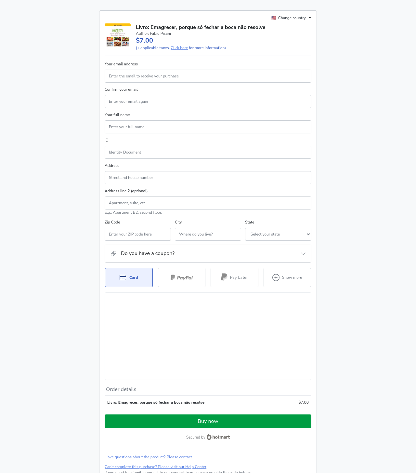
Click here (179, 47)
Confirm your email (121, 89)
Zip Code (112, 222)
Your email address (121, 64)
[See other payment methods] (287, 277)
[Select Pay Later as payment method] (234, 277)
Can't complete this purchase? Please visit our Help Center (155, 390)
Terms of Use (256, 429)
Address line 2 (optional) (126, 191)
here (166, 446)
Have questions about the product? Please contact (148, 380)
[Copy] (144, 402)
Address (112, 165)
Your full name (117, 114)
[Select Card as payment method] (128, 277)
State (214, 222)
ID (107, 140)
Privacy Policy (282, 429)
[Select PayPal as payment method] (181, 277)
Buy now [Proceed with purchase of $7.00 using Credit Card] (208, 344)
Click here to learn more (183, 412)
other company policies (125, 435)
